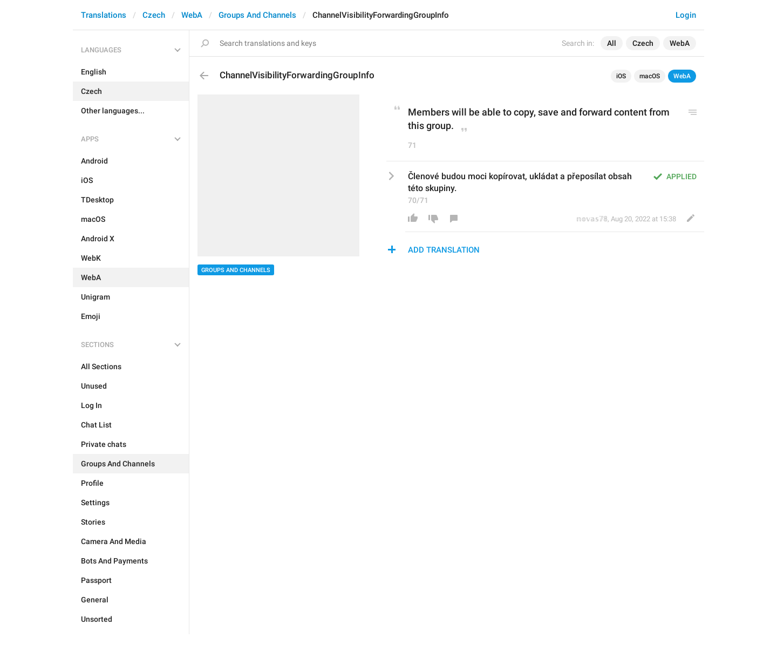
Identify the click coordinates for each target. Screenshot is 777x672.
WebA (191, 15)
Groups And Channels (257, 15)
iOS (621, 76)
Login (686, 15)
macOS (649, 76)
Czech (153, 15)
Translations (103, 15)
